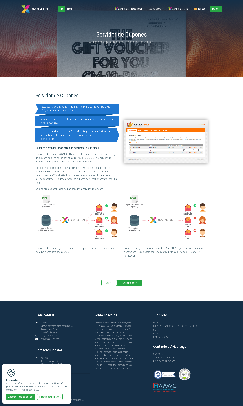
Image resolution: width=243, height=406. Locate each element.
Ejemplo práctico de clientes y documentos (175, 326)
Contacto (158, 354)
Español (200, 9)
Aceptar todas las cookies (20, 396)
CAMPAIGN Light (178, 8)
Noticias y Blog (160, 337)
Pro (61, 8)
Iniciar (215, 8)
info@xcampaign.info (49, 339)
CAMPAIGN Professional (128, 8)
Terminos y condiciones (165, 357)
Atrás (109, 282)
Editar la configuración (50, 396)
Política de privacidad (164, 361)
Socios (156, 330)
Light (69, 8)
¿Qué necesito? (155, 8)
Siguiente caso (129, 282)
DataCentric (45, 358)
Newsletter (159, 333)
